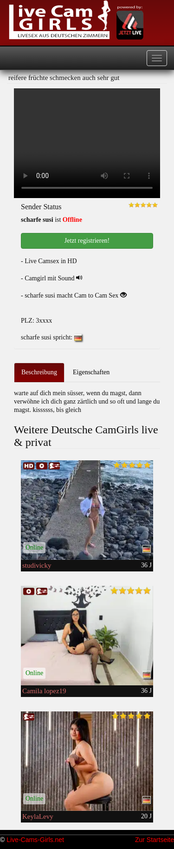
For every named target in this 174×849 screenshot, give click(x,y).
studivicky (37, 565)
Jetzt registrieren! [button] (87, 240)
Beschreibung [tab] (39, 372)
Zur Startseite (154, 839)
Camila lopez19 (44, 691)
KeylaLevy (37, 816)
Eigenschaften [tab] (91, 372)
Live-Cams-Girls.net (35, 839)
